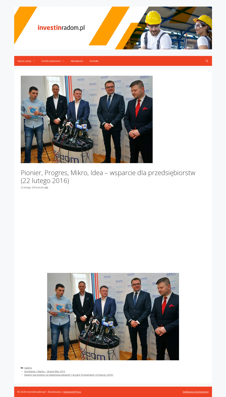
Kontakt (94, 61)
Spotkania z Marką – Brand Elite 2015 (44, 371)
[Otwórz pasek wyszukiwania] (207, 61)
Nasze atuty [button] (27, 61)
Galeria (28, 367)
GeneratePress (72, 391)
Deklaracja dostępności (196, 391)
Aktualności (77, 61)
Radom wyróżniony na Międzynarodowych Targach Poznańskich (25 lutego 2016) (68, 374)
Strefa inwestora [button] (54, 61)
